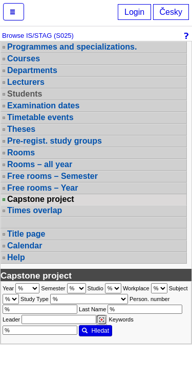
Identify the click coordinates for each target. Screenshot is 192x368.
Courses (23, 58)
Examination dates (43, 105)
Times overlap (34, 210)
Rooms (21, 152)
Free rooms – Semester (52, 176)
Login (134, 12)
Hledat (95, 330)
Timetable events (40, 117)
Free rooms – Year (42, 187)
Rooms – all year (39, 164)
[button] (13, 11)
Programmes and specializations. (72, 46)
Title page (26, 233)
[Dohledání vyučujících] (101, 320)
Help (16, 257)
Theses (21, 129)
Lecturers (26, 82)
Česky (171, 12)
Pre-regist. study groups (54, 140)
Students (24, 93)
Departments (32, 70)
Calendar (24, 245)
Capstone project (40, 199)
